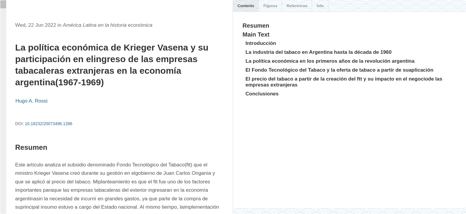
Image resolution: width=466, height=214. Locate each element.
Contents (245, 6)
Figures (270, 6)
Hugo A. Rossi (31, 101)
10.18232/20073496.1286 (49, 123)
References (296, 6)
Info (320, 6)
